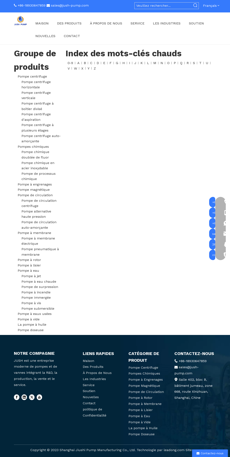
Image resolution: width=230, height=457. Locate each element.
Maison (88, 361)
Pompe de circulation (35, 195)
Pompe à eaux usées (35, 314)
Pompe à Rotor (140, 398)
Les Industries (94, 379)
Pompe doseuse (31, 330)
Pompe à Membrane (145, 404)
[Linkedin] (24, 397)
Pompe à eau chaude (38, 282)
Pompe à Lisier (140, 410)
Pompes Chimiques (144, 373)
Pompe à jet (31, 276)
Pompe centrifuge (32, 76)
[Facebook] (16, 397)
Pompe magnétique (34, 190)
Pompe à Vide (139, 422)
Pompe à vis (31, 303)
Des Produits (93, 367)
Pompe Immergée (36, 298)
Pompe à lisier (29, 265)
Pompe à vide (29, 319)
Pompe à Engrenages (145, 380)
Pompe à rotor (29, 260)
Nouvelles (91, 397)
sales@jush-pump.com (70, 5)
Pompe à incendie (36, 292)
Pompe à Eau (139, 416)
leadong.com (174, 450)
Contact (89, 403)
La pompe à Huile (143, 428)
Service (89, 385)
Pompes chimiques (33, 147)
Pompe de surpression (39, 287)
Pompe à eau (28, 271)
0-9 (70, 63)
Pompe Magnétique (144, 386)
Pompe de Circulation (146, 392)
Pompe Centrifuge (143, 368)
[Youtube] (39, 397)
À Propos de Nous (97, 373)
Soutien (89, 391)
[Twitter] (32, 397)
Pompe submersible (37, 308)
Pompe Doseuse (141, 434)
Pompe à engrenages (35, 184)
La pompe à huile (32, 325)
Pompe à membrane (34, 233)
